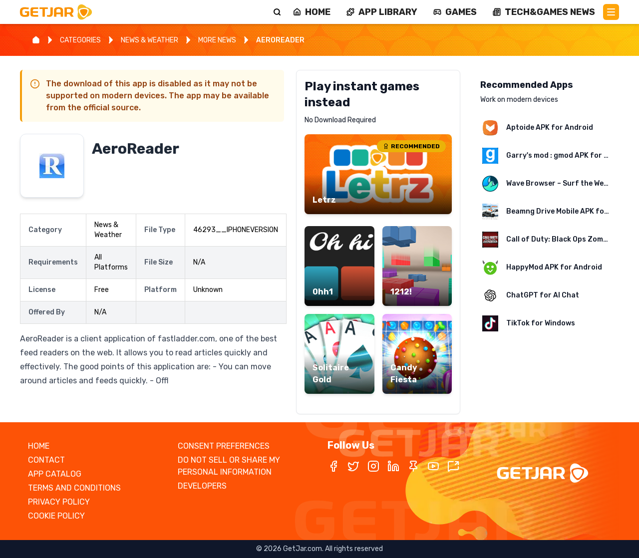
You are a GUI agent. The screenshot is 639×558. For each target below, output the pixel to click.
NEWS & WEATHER (149, 40)
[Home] (36, 40)
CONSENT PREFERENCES (224, 446)
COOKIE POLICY (56, 516)
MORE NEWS (217, 40)
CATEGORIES (80, 40)
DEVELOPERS (202, 486)
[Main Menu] (611, 12)
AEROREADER (280, 40)
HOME (38, 446)
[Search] (277, 12)
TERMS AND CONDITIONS (74, 488)
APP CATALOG (54, 474)
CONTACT (46, 460)
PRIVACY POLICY (59, 502)
